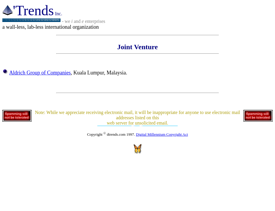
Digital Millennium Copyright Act (162, 134)
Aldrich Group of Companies (40, 73)
